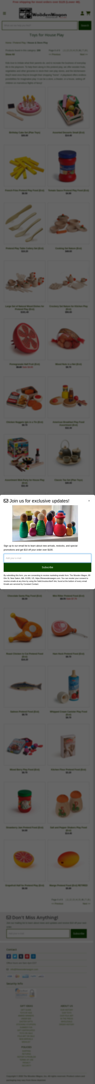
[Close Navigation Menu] (89, 500)
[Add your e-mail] (47, 558)
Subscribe (47, 567)
